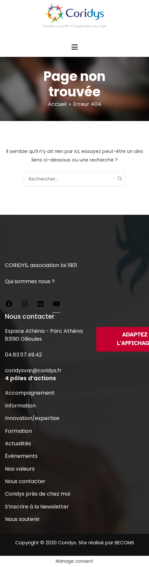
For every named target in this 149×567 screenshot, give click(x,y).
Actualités (18, 443)
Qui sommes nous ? (30, 281)
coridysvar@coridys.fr (33, 370)
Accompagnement (30, 393)
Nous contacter (25, 481)
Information (20, 405)
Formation (18, 431)
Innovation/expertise (32, 418)
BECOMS (124, 542)
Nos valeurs (20, 469)
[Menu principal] (74, 47)
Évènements (21, 456)
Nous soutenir (22, 519)
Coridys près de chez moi (37, 494)
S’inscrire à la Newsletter (37, 506)
